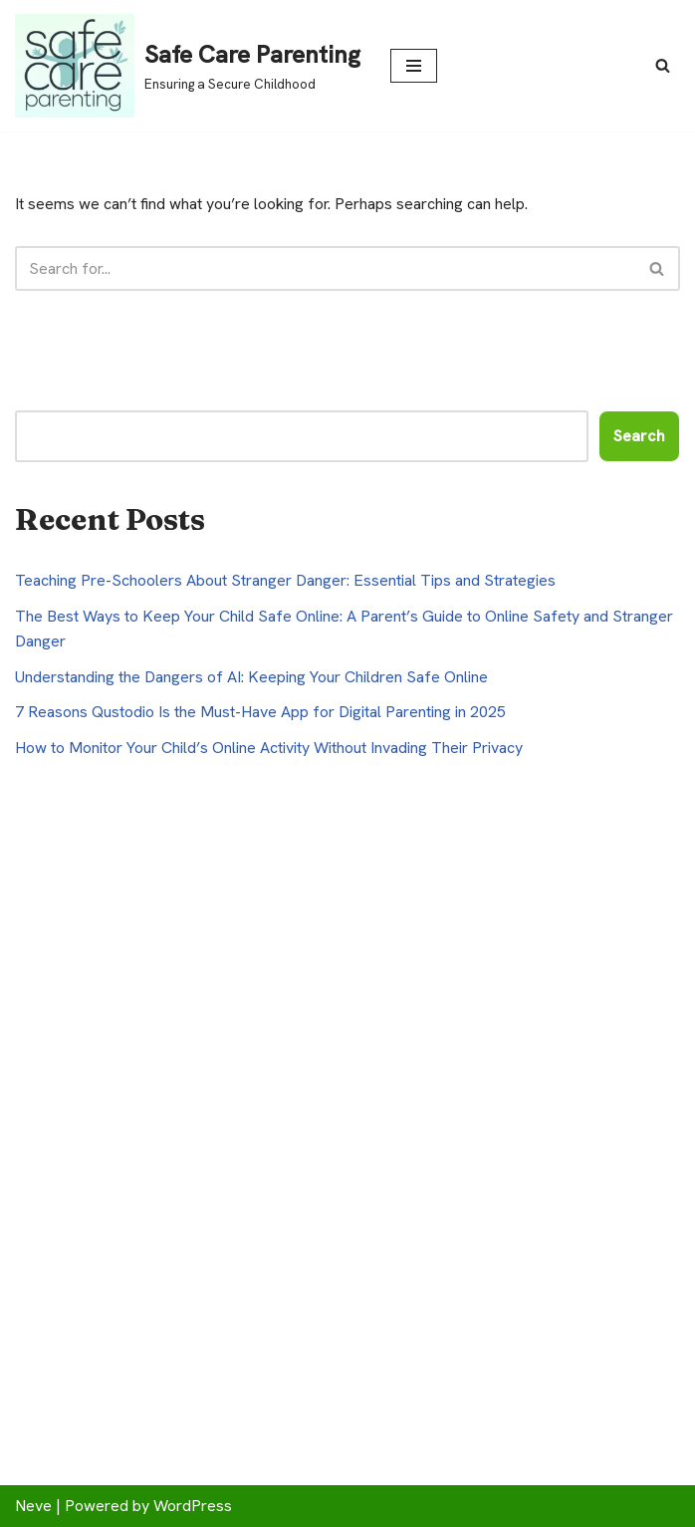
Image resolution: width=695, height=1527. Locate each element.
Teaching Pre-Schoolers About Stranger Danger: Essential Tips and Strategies (285, 580)
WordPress (192, 1505)
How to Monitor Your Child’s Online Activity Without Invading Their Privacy (269, 747)
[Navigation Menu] (413, 66)
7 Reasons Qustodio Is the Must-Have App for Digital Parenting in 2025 (260, 711)
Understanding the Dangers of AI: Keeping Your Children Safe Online (251, 676)
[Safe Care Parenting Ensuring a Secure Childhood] (187, 66)
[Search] (662, 65)
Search (639, 435)
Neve (33, 1505)
